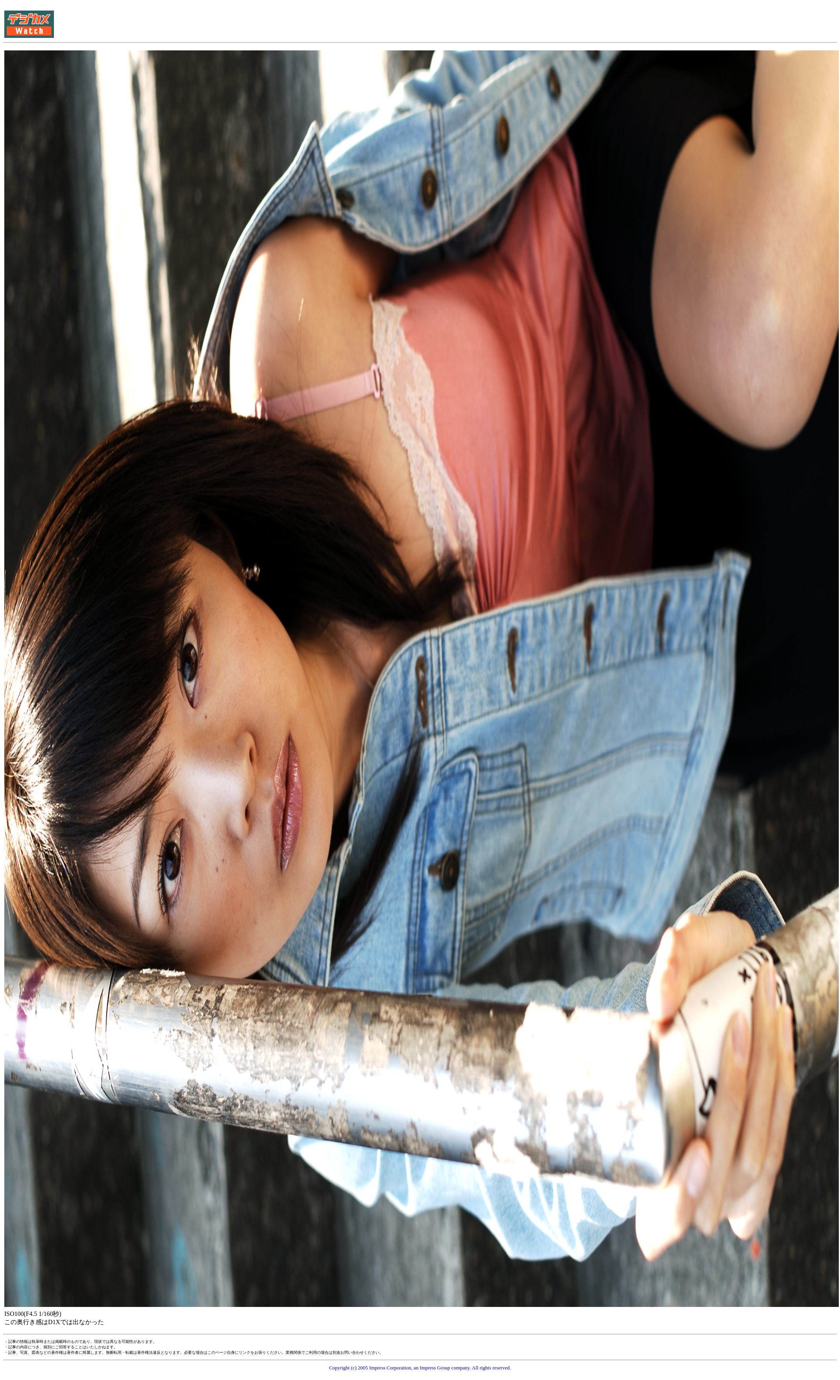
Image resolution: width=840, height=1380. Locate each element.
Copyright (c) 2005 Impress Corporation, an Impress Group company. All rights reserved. (420, 1368)
